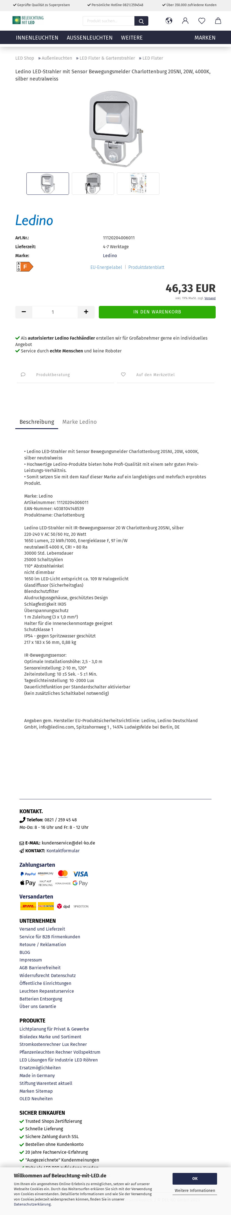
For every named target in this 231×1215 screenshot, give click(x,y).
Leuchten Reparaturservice (46, 991)
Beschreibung (36, 421)
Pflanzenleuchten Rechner (45, 1052)
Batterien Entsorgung (40, 999)
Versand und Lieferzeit (42, 929)
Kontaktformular (63, 850)
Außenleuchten (90, 40)
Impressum (30, 960)
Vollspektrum (86, 1052)
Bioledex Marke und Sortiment (50, 1036)
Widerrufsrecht (34, 975)
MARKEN (205, 40)
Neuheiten (42, 1098)
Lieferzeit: (25, 246)
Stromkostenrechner (40, 1044)
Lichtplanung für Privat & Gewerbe (54, 1029)
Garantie (47, 1006)
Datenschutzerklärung (32, 1204)
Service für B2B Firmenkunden (49, 936)
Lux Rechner (74, 1044)
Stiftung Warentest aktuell (45, 1083)
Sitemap (44, 1091)
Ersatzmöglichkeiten (40, 1067)
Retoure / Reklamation (42, 944)
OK (195, 1178)
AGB (23, 967)
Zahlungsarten (37, 865)
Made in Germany (37, 1075)
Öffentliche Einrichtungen (45, 983)
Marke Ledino (79, 421)
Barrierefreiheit (45, 967)
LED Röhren (86, 1060)
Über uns (28, 1006)
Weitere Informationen (195, 1190)
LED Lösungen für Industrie (46, 1060)
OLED (24, 1098)
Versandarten (36, 896)
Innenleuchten (37, 40)
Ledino (110, 255)
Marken (26, 1091)
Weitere (132, 40)
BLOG (24, 952)
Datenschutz (63, 975)
